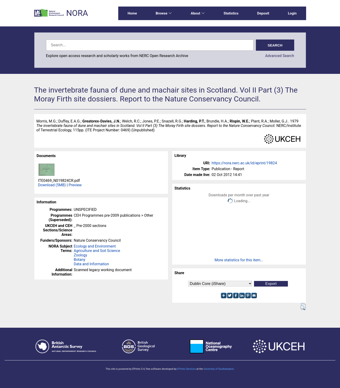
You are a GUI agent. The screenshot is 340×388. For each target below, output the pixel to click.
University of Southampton (219, 368)
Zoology (80, 255)
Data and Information (91, 264)
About (198, 13)
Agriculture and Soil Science (97, 250)
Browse (164, 13)
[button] (303, 306)
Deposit (263, 13)
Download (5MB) (52, 185)
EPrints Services (186, 368)
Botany (79, 259)
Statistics (231, 13)
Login (292, 13)
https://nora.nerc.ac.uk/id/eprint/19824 (244, 163)
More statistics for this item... (239, 260)
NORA (77, 13)
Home (132, 13)
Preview (75, 185)
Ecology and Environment (95, 246)
